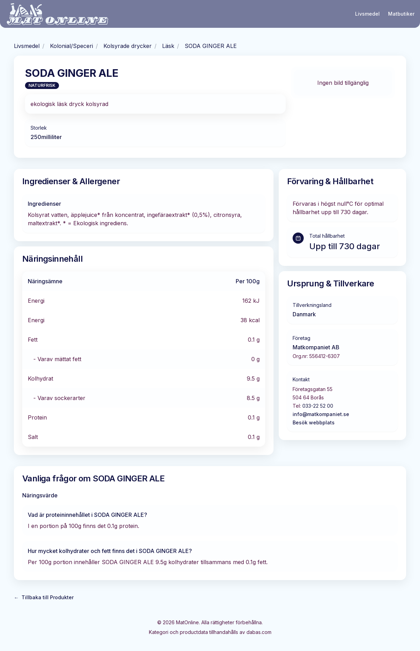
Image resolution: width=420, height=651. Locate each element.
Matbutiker (401, 14)
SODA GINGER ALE (211, 45)
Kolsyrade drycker (127, 45)
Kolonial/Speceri (71, 45)
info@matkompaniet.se (321, 414)
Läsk (168, 45)
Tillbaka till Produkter (44, 597)
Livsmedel (367, 14)
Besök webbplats (314, 422)
